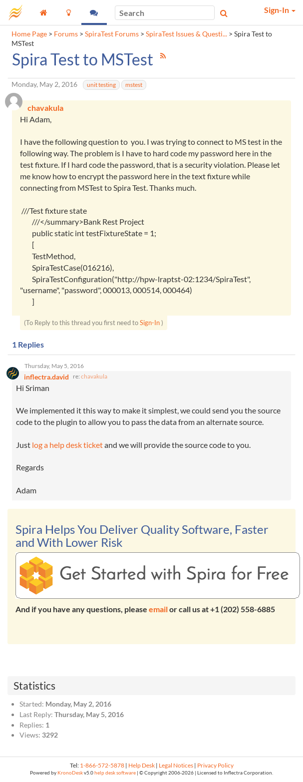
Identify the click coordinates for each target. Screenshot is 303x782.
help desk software (115, 773)
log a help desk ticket (67, 444)
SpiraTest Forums (112, 34)
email (158, 609)
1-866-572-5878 (102, 765)
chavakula (94, 376)
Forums (66, 34)
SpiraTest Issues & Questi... (186, 34)
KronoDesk (70, 773)
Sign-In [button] (280, 9)
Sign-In (150, 323)
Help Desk (141, 765)
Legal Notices (176, 765)
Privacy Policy (215, 765)
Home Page (29, 34)
